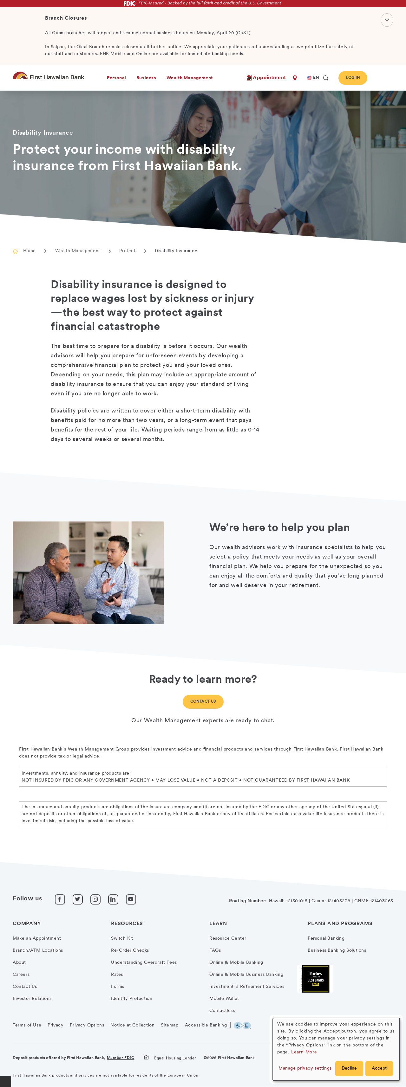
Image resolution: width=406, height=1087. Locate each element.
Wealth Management (77, 251)
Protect (127, 251)
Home (29, 251)
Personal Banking (326, 938)
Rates (117, 974)
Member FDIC (120, 1058)
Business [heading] (146, 78)
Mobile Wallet (224, 998)
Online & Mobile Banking (236, 962)
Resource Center (227, 938)
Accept (379, 1068)
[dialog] (336, 1049)
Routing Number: (247, 901)
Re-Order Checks (130, 950)
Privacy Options (87, 1025)
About (19, 962)
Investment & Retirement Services (246, 986)
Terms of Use (27, 1025)
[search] (326, 78)
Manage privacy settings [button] (305, 1068)
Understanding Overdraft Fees (144, 962)
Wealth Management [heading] (190, 78)
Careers (21, 974)
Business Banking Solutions (337, 950)
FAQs (215, 950)
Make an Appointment (37, 938)
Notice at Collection (132, 1025)
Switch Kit (122, 938)
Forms (117, 986)
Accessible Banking (206, 1025)
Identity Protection (131, 998)
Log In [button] (353, 78)
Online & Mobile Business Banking (246, 974)
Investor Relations (32, 998)
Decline (349, 1068)
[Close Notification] (387, 19)
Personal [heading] (116, 78)
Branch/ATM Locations (38, 950)
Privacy (55, 1025)
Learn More (304, 1052)
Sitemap (169, 1025)
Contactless (222, 1010)
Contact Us (203, 702)
